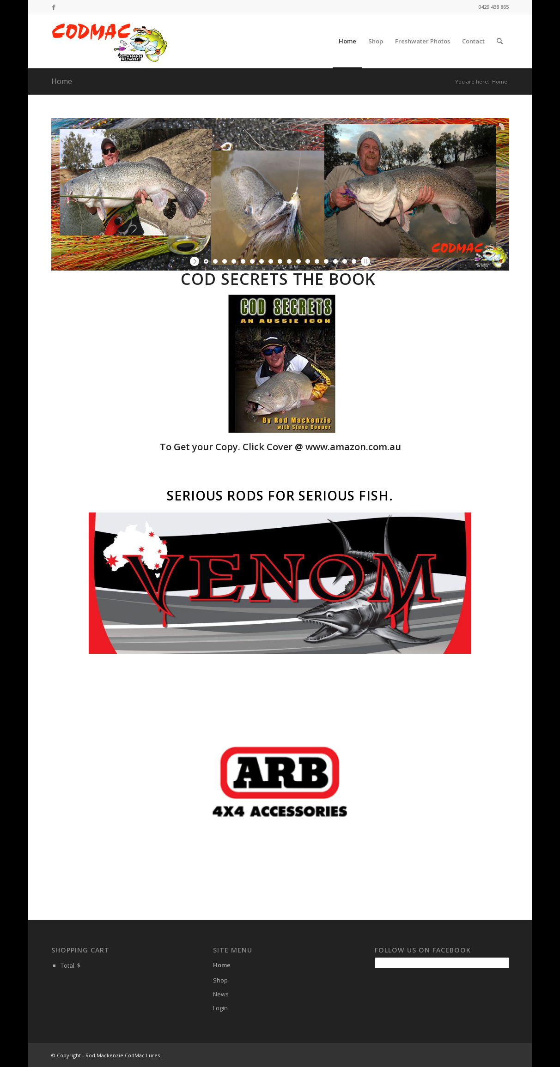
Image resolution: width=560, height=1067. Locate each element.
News (221, 994)
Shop (220, 980)
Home (61, 81)
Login (220, 1008)
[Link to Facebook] (54, 7)
